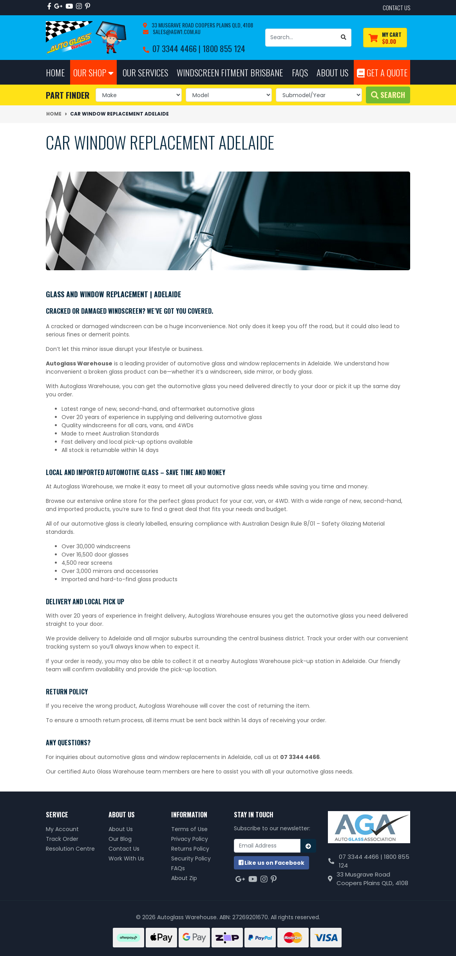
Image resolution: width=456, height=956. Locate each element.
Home (55, 72)
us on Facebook (271, 863)
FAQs (178, 868)
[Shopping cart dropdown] (385, 38)
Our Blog (120, 839)
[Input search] (301, 38)
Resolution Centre (70, 849)
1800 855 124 (224, 48)
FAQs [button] (300, 72)
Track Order (62, 839)
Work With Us (126, 858)
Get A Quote (382, 72)
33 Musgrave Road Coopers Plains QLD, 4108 (201, 25)
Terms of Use (189, 829)
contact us (396, 7)
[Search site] (343, 38)
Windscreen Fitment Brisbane (230, 72)
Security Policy (191, 858)
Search (388, 94)
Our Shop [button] (93, 72)
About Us (121, 829)
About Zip (184, 878)
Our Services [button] (145, 72)
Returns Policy (190, 849)
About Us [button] (332, 72)
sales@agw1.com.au (176, 31)
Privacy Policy (189, 839)
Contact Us (124, 849)
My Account (62, 829)
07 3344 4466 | (177, 48)
